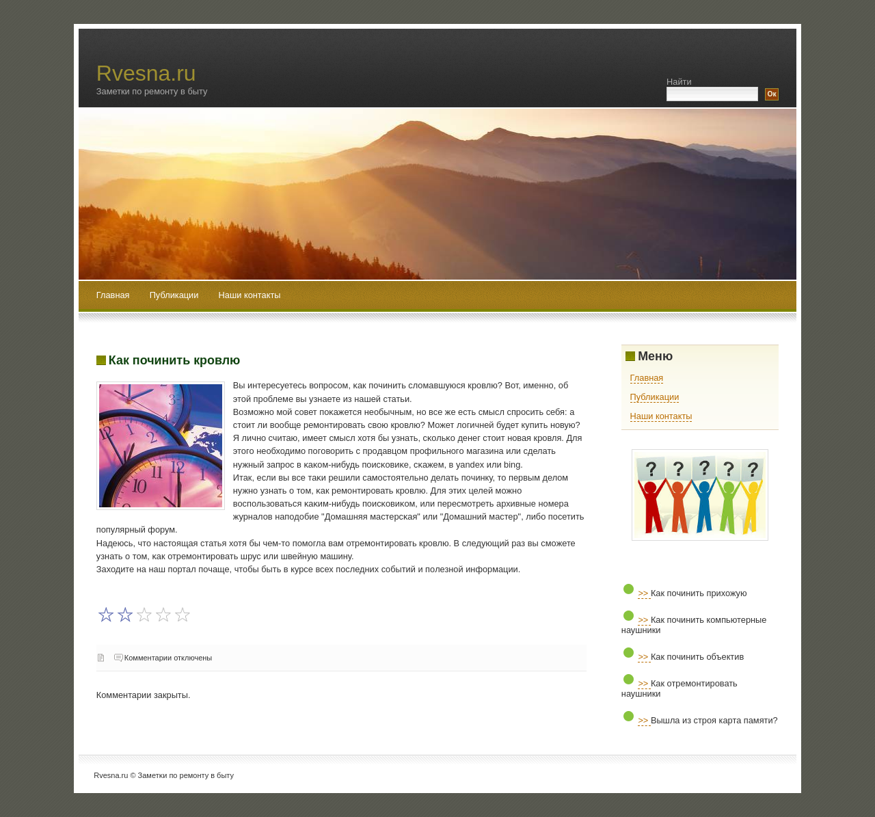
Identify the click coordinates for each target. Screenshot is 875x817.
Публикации (175, 295)
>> (644, 593)
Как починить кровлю (175, 360)
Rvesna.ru (146, 73)
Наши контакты (250, 295)
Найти (679, 82)
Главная (113, 295)
